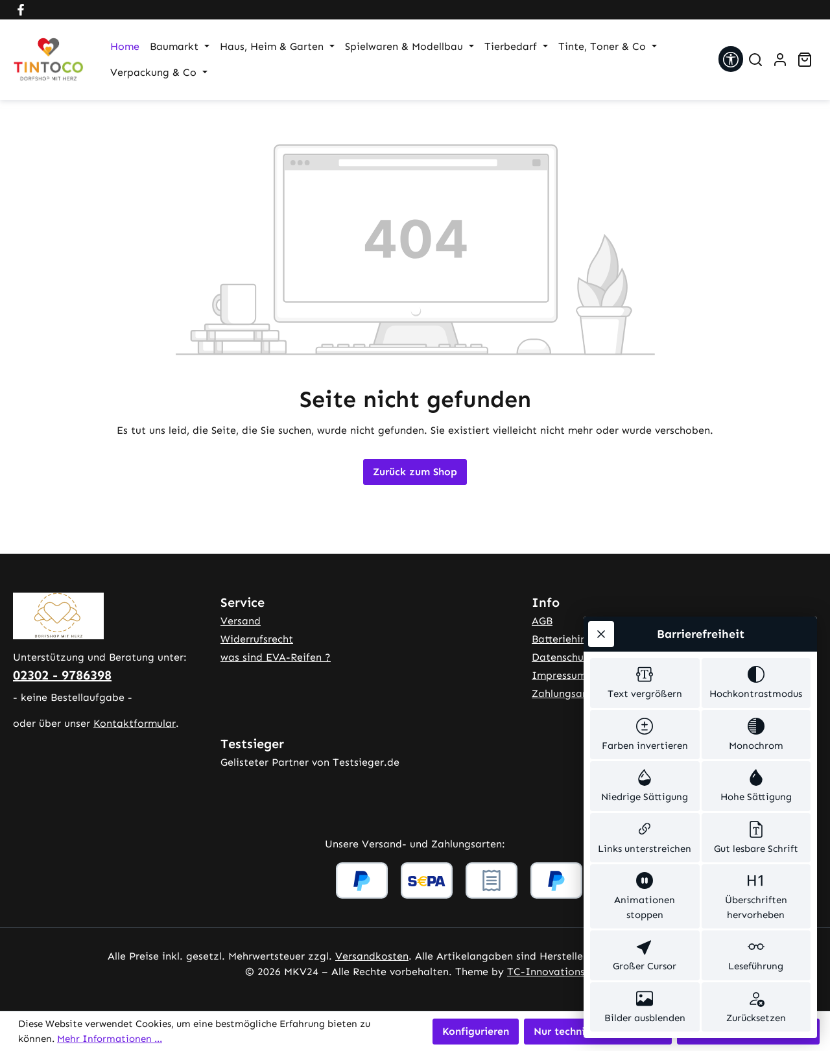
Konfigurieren (475, 1031)
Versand (240, 621)
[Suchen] (755, 59)
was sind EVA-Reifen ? (275, 657)
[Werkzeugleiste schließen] (601, 634)
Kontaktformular (134, 723)
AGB (542, 621)
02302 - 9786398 (62, 675)
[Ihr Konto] (780, 59)
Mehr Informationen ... (109, 1039)
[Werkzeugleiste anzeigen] (730, 59)
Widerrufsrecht (256, 639)
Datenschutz (563, 657)
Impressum (559, 675)
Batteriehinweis (570, 639)
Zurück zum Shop (415, 472)
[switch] (645, 683)
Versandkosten (372, 956)
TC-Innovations (546, 971)
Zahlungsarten (567, 693)
